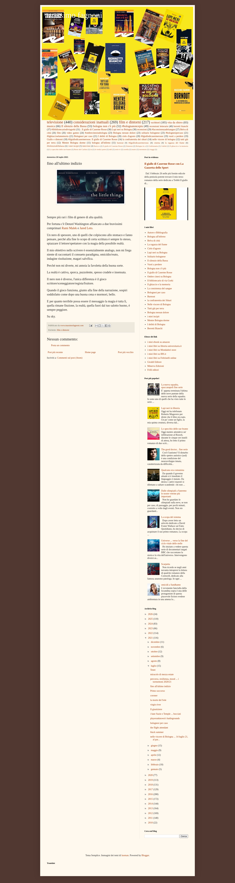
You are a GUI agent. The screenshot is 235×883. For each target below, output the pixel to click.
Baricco (97, 146)
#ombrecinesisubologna (96, 133)
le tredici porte (100, 149)
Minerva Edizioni (155, 366)
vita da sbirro (175, 122)
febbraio (155, 764)
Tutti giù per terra (155, 308)
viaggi (152, 149)
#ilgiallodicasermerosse (152, 136)
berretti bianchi (181, 126)
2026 (150, 614)
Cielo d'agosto (154, 248)
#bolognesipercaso (174, 133)
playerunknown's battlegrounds (165, 718)
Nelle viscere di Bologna (159, 304)
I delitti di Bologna (107, 136)
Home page (90, 352)
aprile (154, 755)
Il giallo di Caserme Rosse (113, 146)
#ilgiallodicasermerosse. (138, 143)
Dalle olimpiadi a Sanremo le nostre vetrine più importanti (173, 494)
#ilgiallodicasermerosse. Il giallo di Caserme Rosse (92, 139)
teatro (134, 149)
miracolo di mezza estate (162, 674)
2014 (150, 803)
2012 (150, 813)
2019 (150, 780)
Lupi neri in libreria (170, 408)
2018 (150, 784)
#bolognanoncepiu (132, 126)
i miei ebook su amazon (158, 342)
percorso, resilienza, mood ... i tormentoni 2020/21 (164, 680)
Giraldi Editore (154, 362)
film (59, 133)
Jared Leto (86, 228)
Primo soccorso (157, 691)
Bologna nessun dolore (124, 133)
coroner (154, 695)
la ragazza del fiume (174, 143)
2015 (150, 799)
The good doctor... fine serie (174, 449)
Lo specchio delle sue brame (60, 149)
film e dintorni (130, 122)
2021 (150, 638)
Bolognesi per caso (83, 136)
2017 (150, 789)
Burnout (151, 296)
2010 (150, 822)
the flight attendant (159, 727)
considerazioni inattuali (91, 122)
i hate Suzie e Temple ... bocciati (165, 714)
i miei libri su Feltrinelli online (161, 358)
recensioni (142, 129)
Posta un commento (60, 345)
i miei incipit (73, 146)
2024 (150, 623)
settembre (156, 656)
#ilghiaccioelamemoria (57, 136)
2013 (150, 808)
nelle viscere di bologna (163, 139)
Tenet (152, 670)
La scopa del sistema (171, 517)
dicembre (155, 642)
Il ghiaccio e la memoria (179, 146)
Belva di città (153, 240)
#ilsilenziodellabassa (55, 146)
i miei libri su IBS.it (156, 354)
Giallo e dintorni (55, 139)
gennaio (155, 769)
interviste (86, 146)
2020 (150, 775)
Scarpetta (165, 564)
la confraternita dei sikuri (135, 139)
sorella (126, 149)
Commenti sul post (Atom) (70, 358)
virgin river (155, 704)
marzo (154, 759)
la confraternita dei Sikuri (159, 300)
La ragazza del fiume (157, 244)
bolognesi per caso (159, 723)
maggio (155, 750)
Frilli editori (153, 370)
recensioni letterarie (158, 126)
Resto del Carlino (80, 149)
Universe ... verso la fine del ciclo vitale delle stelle (174, 542)
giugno (154, 745)
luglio (154, 666)
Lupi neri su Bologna (122, 129)
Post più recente (55, 352)
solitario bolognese (151, 133)
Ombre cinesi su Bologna (159, 276)
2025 (150, 619)
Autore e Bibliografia (157, 232)
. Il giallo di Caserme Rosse (94, 129)
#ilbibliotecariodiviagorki (63, 129)
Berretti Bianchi (155, 328)
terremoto (143, 149)
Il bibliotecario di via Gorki (160, 280)
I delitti (164, 146)
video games (73, 133)
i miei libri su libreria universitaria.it (164, 346)
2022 (150, 633)
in (91, 149)
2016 (150, 794)
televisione (55, 122)
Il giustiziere (156, 709)
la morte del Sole (158, 700)
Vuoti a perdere (154, 264)
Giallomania (153, 146)
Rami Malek (69, 228)
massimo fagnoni (74, 15)
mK (110, 149)
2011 (150, 818)
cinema (157, 143)
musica (51, 126)
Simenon (129, 146)
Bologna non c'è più (156, 268)
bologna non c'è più (104, 126)
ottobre (154, 651)
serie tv (118, 149)
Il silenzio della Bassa (74, 126)
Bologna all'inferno (156, 236)
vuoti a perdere (176, 136)
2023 (150, 628)
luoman (125, 855)
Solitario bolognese (156, 256)
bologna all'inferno (101, 143)
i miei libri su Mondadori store (161, 350)
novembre (156, 647)
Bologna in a (140, 146)
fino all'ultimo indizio (160, 686)
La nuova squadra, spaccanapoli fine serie (172, 386)
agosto (154, 661)
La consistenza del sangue (159, 288)
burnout (120, 143)
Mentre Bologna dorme (73, 143)
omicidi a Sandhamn (171, 585)
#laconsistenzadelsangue (163, 129)
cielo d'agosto (128, 136)
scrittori (155, 122)
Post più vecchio (125, 352)
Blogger (145, 855)
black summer (157, 732)
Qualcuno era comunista (172, 470)
